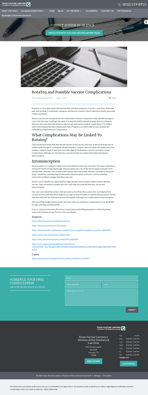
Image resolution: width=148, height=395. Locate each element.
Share (112, 98)
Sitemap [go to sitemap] (97, 375)
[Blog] (60, 11)
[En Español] (91, 11)
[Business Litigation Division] (16, 15)
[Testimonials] (124, 11)
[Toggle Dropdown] (45, 10)
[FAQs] (52, 11)
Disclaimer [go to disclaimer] (107, 375)
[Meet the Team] (9, 11)
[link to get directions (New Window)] (93, 352)
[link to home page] (16, 4)
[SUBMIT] (132, 310)
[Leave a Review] (128, 363)
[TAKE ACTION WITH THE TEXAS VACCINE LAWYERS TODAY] (74, 33)
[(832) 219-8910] (93, 361)
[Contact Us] (107, 11)
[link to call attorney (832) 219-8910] (131, 4)
